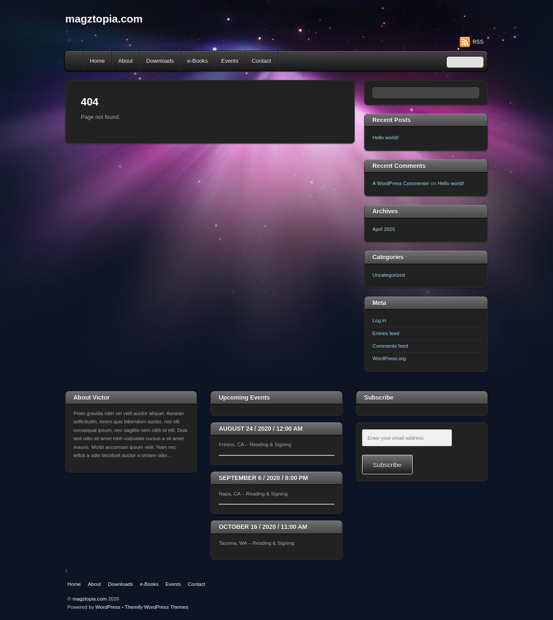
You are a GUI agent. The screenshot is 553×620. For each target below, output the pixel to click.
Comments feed (390, 345)
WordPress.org (389, 358)
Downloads (160, 61)
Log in (379, 320)
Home (75, 61)
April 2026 (383, 229)
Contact (261, 61)
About (125, 61)
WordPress (107, 607)
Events (229, 61)
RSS (478, 42)
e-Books (198, 61)
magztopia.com (90, 598)
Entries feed (385, 333)
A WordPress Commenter (400, 183)
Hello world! (385, 137)
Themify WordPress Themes (156, 607)
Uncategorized (388, 275)
